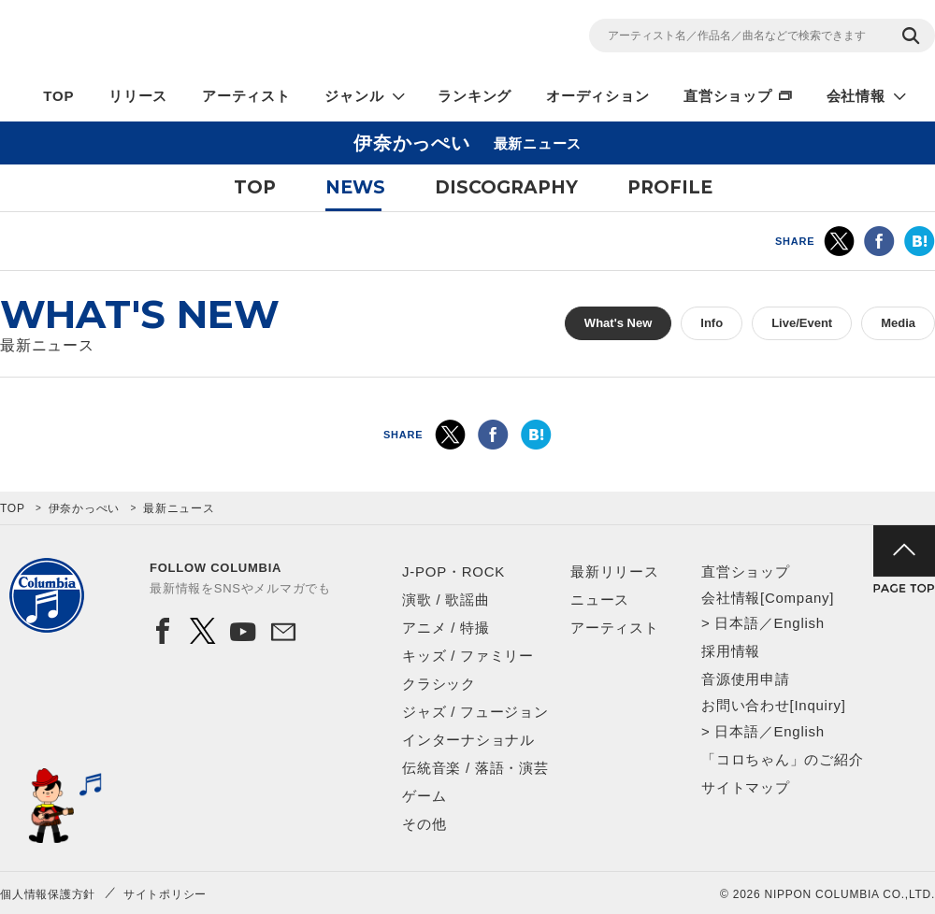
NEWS (355, 187)
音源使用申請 (745, 679)
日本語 (736, 623)
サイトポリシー (165, 894)
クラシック (439, 684)
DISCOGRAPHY (506, 187)
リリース (137, 96)
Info (711, 323)
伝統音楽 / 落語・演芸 (475, 768)
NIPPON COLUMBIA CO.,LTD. (168, 38)
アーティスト (246, 96)
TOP (58, 96)
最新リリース (614, 571)
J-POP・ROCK (453, 571)
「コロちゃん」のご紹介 (782, 759)
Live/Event (801, 323)
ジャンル (353, 96)
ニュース (599, 599)
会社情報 (856, 96)
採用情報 (730, 651)
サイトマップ (745, 787)
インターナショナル (468, 740)
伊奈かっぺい (85, 508)
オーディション (597, 96)
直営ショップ (727, 96)
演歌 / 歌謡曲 (446, 599)
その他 (424, 824)
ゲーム (424, 796)
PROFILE (669, 187)
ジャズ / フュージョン (475, 712)
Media (898, 323)
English (798, 623)
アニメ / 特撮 (446, 628)
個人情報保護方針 (47, 894)
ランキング (474, 96)
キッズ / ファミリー (468, 656)
